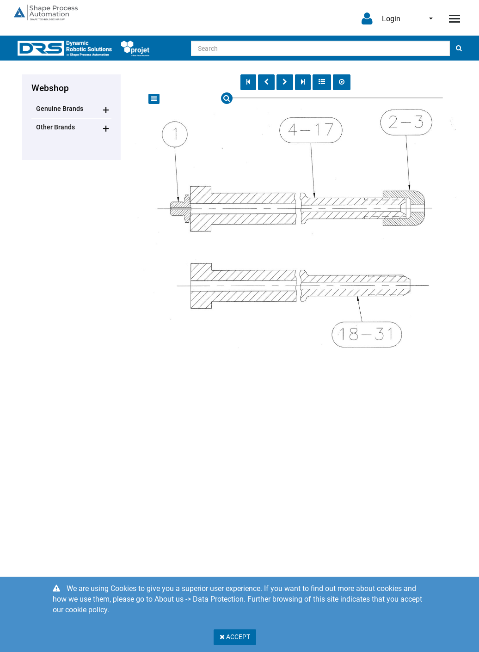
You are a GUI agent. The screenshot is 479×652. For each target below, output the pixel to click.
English (431, 18)
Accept (235, 636)
